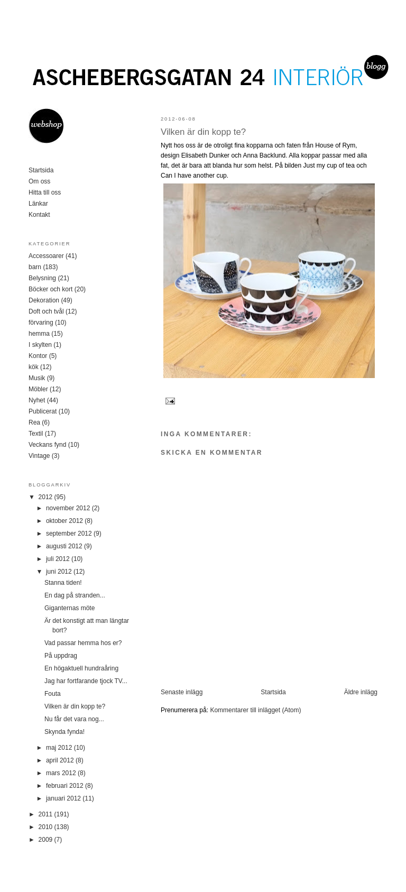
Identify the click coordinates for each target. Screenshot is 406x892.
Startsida (273, 692)
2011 (46, 814)
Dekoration (44, 300)
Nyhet (37, 400)
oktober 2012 (65, 521)
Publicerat (43, 411)
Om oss (39, 181)
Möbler (38, 389)
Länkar (38, 203)
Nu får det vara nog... (74, 719)
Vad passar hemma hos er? (83, 643)
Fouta (52, 693)
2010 (46, 827)
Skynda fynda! (64, 731)
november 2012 (69, 508)
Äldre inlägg (360, 692)
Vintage (39, 455)
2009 (46, 839)
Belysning (42, 278)
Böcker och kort (50, 289)
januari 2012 (64, 798)
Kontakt (39, 214)
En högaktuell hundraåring (81, 668)
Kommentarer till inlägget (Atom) (255, 710)
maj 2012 (60, 747)
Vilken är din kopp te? (203, 132)
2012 (46, 497)
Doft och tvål (46, 311)
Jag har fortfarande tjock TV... (85, 681)
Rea (34, 422)
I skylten (40, 344)
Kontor (38, 356)
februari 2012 (65, 785)
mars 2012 (62, 773)
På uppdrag (60, 655)
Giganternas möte (69, 608)
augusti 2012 (65, 546)
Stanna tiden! (63, 582)
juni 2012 (59, 571)
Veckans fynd (47, 444)
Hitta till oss (45, 192)
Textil (36, 433)
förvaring (41, 322)
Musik (37, 378)
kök (34, 367)
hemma (39, 333)
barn (35, 267)
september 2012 (70, 533)
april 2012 (61, 760)
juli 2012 (58, 559)
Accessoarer (46, 256)
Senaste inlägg (181, 692)
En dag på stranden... (74, 595)
